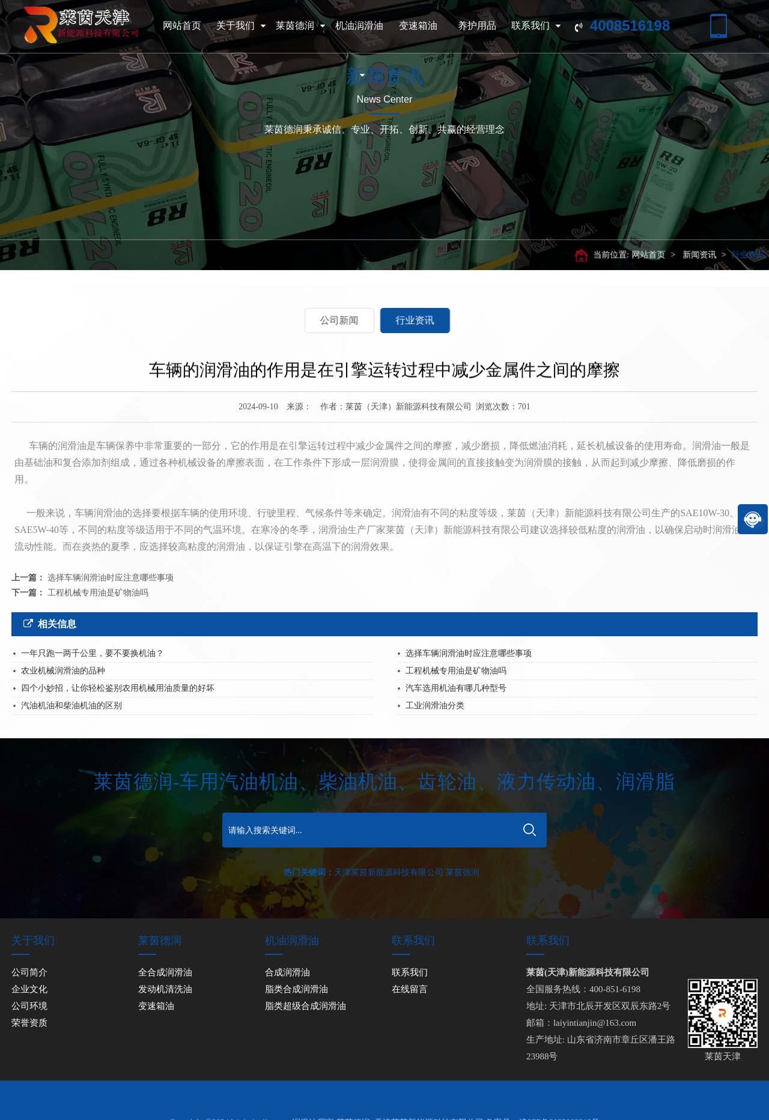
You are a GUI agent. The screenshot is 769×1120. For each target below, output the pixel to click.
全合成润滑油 (165, 972)
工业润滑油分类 (435, 705)
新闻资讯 (688, 254)
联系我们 (536, 26)
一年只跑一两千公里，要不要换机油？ (92, 653)
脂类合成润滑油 (296, 989)
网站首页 (182, 25)
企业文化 (29, 989)
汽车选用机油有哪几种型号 (456, 688)
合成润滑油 (287, 972)
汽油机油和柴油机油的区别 (71, 705)
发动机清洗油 (165, 989)
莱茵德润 (300, 26)
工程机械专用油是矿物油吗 (97, 592)
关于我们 (241, 26)
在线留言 (410, 989)
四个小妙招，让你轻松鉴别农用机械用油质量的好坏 (117, 688)
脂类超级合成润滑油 (305, 1006)
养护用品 (477, 25)
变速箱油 (418, 25)
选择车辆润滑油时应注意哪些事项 (110, 577)
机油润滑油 (359, 59)
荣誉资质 (29, 1023)
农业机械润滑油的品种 (63, 670)
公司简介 (29, 972)
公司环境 (29, 1006)
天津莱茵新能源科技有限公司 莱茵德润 (406, 872)
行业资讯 (736, 254)
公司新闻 (294, 320)
